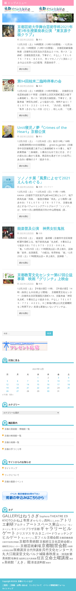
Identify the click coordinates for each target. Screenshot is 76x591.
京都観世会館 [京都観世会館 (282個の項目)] (54, 545)
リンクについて (12, 475)
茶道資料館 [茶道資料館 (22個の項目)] (38, 562)
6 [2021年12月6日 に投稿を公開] (17, 381)
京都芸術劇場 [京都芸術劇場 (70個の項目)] (30, 545)
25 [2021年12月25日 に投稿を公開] (69, 388)
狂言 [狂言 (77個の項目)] (40, 557)
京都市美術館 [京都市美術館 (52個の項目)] (29, 541)
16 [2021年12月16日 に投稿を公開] (48, 384)
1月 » (11, 394)
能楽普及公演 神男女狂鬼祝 (40, 228)
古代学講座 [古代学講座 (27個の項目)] (34, 550)
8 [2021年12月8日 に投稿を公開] (38, 381)
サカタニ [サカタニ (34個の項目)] (38, 533)
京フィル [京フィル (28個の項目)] (40, 537)
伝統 (40, 233)
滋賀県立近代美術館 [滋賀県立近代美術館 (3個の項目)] (28, 558)
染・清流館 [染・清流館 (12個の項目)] (62, 554)
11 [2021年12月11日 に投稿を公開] (69, 381)
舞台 (40, 39)
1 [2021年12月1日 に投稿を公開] (38, 377)
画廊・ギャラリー (46, 187)
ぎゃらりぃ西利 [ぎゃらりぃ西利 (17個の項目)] (40, 520)
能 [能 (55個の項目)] (29, 562)
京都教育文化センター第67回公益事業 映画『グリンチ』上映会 (45, 276)
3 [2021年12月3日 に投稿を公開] (58, 377)
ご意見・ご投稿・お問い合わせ (15, 585)
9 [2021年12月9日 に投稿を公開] (48, 381)
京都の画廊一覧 (12, 442)
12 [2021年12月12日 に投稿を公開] (7, 384)
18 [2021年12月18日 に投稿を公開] (69, 384)
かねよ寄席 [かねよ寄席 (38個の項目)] (21, 520)
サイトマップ (11, 468)
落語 (40, 86)
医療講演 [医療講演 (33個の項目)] (20, 550)
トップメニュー (15, 3)
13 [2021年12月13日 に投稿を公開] (18, 384)
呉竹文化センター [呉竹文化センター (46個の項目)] (55, 549)
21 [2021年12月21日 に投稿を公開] (28, 388)
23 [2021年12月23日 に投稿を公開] (48, 388)
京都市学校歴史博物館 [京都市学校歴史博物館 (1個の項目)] (10, 542)
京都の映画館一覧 (13, 435)
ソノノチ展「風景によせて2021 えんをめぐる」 (45, 179)
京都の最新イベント (14, 481)
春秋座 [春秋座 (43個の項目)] (51, 554)
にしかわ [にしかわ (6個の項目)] (54, 520)
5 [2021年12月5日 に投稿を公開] (7, 381)
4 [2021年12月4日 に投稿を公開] (68, 377)
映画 (40, 283)
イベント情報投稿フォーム (54, 585)
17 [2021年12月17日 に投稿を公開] (58, 384)
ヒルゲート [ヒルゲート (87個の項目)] (11, 537)
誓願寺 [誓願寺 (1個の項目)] (48, 563)
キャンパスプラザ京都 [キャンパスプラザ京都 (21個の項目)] (25, 529)
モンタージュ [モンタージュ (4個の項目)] (27, 537)
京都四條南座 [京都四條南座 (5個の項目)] (66, 537)
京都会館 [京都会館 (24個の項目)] (53, 537)
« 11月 (5, 394)
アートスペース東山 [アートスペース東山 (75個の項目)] (42, 524)
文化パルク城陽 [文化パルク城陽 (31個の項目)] (34, 554)
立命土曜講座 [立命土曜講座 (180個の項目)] (57, 557)
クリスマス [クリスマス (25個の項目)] (23, 533)
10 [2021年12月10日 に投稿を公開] (58, 381)
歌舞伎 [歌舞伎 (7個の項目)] (15, 558)
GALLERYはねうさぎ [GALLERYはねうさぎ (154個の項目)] (20, 515)
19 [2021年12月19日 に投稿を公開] (7, 388)
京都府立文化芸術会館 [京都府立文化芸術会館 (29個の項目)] (55, 541)
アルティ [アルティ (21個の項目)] (20, 524)
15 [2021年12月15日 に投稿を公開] (38, 384)
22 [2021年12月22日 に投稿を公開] (38, 388)
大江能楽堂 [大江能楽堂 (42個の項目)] (14, 554)
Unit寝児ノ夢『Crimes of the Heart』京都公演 (42, 129)
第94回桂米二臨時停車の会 (39, 81)
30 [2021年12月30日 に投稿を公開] (48, 391)
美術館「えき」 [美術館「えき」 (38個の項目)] (15, 562)
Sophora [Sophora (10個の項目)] (44, 516)
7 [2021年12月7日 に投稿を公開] (27, 381)
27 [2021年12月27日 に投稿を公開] (18, 391)
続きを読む (23, 69)
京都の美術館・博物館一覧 (17, 429)
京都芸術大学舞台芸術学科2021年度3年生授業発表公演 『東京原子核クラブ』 (45, 30)
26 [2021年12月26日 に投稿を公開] (7, 391)
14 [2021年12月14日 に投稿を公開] (28, 384)
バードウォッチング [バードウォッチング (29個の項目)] (58, 533)
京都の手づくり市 (13, 449)
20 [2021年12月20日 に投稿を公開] (18, 388)
